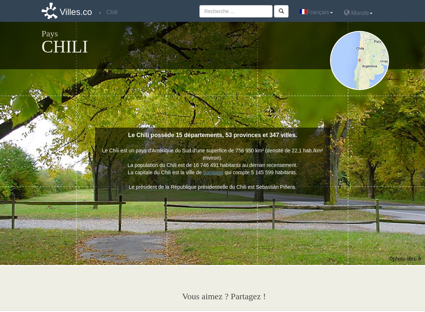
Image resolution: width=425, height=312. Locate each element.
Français (316, 12)
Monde (358, 12)
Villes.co (76, 12)
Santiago (213, 172)
